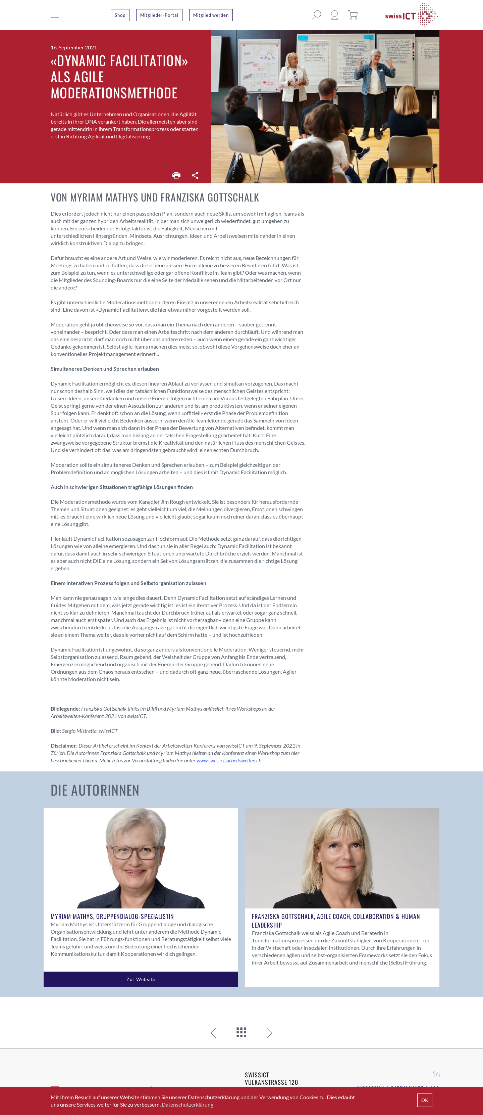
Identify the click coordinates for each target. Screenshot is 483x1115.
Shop (120, 15)
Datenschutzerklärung (187, 1104)
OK (424, 1100)
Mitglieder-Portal (159, 15)
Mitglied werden (211, 15)
